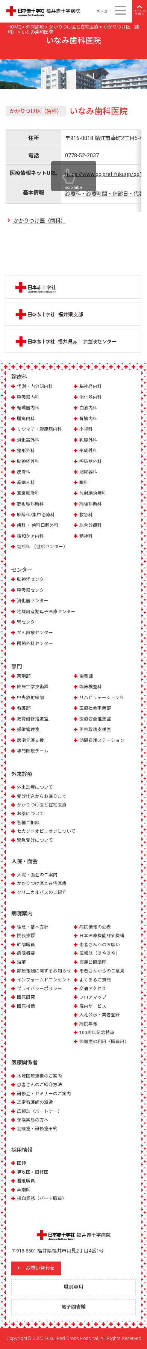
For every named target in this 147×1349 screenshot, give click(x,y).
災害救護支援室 (95, 729)
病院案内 (21, 913)
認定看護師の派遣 (35, 1102)
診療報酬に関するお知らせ (44, 971)
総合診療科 (90, 525)
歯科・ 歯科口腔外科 (38, 525)
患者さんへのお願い (99, 944)
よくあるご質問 (95, 980)
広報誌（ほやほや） (99, 953)
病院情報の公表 (95, 927)
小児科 (86, 429)
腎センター (28, 622)
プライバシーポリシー (39, 988)
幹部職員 (26, 944)
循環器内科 (28, 407)
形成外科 (88, 450)
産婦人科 (26, 482)
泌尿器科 (88, 472)
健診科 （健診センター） (42, 546)
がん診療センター (35, 632)
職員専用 (73, 1287)
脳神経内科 (90, 386)
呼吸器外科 (90, 461)
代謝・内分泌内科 (35, 386)
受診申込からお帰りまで (42, 796)
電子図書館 (73, 1307)
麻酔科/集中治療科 (36, 514)
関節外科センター (35, 643)
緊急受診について (35, 840)
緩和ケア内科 (30, 536)
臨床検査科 (90, 686)
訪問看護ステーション (101, 740)
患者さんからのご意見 (101, 971)
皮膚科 (23, 472)
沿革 (21, 962)
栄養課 (86, 676)
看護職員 (26, 1180)
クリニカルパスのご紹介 (42, 892)
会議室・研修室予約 (37, 1128)
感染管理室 (28, 729)
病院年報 (88, 1023)
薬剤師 (23, 1189)
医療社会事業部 (95, 708)
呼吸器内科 (28, 397)
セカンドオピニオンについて (46, 831)
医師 (21, 1163)
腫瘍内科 (26, 418)
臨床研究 (26, 997)
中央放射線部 (30, 697)
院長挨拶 (26, 935)
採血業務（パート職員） (42, 1198)
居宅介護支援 (30, 740)
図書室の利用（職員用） (104, 1041)
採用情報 (21, 1150)
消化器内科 (90, 397)
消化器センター (32, 600)
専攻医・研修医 (32, 1172)
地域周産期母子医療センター (46, 611)
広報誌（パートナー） (39, 1111)
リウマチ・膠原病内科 (39, 429)
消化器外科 (28, 440)
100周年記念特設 (96, 1032)
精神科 (86, 536)
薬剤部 (23, 676)
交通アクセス (92, 988)
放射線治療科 (92, 493)
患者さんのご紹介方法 (39, 1084)
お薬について (30, 813)
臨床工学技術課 (32, 686)
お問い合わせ (40, 1268)
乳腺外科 (88, 440)
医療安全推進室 (95, 719)
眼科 (83, 482)
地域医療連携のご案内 (39, 1076)
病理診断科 (90, 503)
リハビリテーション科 (101, 697)
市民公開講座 (92, 962)
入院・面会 (24, 861)
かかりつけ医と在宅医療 (42, 805)
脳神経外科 (28, 461)
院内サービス (92, 1006)
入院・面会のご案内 (37, 874)
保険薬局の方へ (32, 1120)
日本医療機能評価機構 (101, 935)
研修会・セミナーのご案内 (44, 1093)
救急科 (86, 514)
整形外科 (26, 450)
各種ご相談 (28, 822)
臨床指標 (26, 1006)
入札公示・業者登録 (99, 1014)
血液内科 (88, 407)
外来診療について (35, 787)
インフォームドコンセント (44, 980)
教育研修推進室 (32, 719)
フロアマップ (92, 997)
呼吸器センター (32, 590)
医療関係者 (24, 1063)
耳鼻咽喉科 (28, 493)
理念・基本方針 (32, 927)
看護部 (23, 708)
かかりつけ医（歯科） (39, 221)
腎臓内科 (88, 418)
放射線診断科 (30, 503)
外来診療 (21, 774)
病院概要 (26, 953)
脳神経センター (32, 579)
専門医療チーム (32, 751)
